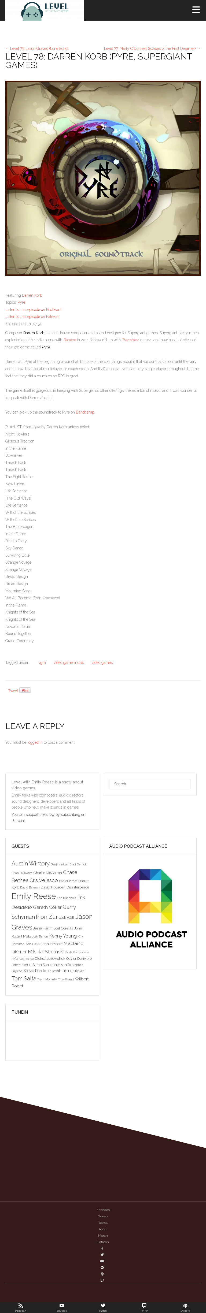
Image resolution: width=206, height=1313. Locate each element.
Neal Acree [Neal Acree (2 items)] (26, 958)
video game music (69, 662)
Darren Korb (32, 295)
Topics (103, 1223)
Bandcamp (85, 412)
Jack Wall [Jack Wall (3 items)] (66, 917)
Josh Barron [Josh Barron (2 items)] (40, 936)
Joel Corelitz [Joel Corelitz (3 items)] (63, 928)
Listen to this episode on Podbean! (33, 309)
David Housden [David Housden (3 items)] (53, 887)
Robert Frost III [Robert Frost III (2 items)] (21, 964)
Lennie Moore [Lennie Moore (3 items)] (51, 944)
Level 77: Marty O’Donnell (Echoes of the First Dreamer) (152, 48)
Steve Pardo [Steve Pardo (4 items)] (34, 970)
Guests (103, 1216)
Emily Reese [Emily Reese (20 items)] (34, 896)
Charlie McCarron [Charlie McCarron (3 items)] (48, 873)
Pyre (21, 302)
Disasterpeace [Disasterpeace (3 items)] (78, 887)
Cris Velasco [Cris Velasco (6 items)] (44, 880)
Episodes (103, 1210)
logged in (35, 742)
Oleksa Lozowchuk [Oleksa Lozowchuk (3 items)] (50, 958)
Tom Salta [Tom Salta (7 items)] (24, 978)
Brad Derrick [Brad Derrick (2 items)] (78, 864)
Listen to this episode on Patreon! (32, 316)
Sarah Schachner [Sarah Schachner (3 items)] (46, 964)
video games (102, 662)
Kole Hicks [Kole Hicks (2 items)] (32, 944)
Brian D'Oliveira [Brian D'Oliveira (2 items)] (22, 873)
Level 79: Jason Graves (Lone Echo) (36, 48)
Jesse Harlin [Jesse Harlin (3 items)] (43, 928)
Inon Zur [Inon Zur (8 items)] (47, 916)
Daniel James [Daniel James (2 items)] (68, 881)
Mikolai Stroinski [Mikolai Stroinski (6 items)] (46, 951)
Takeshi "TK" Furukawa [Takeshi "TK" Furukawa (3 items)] (65, 971)
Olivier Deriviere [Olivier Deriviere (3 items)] (79, 958)
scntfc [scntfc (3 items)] (66, 964)
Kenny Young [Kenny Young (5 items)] (63, 936)
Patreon (103, 1242)
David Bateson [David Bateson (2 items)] (30, 887)
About (103, 1229)
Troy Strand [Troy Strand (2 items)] (66, 979)
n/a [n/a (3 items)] (15, 958)
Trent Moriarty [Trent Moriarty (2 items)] (47, 979)
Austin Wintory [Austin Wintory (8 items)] (31, 863)
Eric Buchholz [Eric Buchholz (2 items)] (66, 897)
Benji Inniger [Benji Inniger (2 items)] (59, 864)
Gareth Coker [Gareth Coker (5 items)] (47, 907)
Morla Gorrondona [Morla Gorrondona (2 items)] (77, 952)
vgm (42, 662)
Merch (103, 1235)
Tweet (13, 691)
